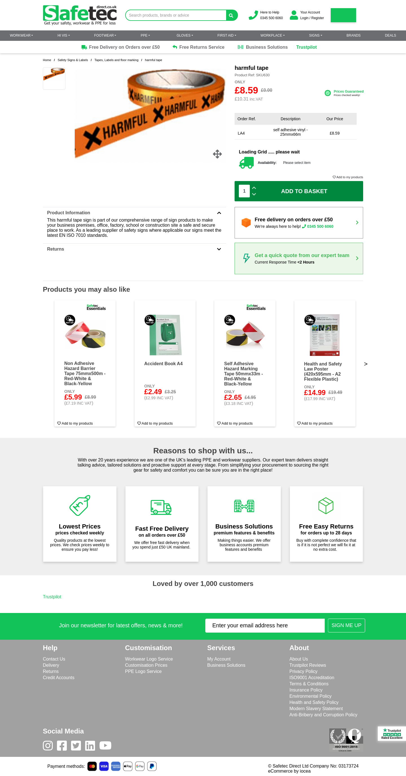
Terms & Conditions (309, 683)
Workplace (271, 35)
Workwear (20, 35)
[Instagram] (50, 747)
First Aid (225, 35)
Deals (390, 35)
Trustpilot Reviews (308, 665)
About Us (299, 659)
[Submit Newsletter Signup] (346, 625)
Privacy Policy (304, 671)
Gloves (183, 35)
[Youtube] (107, 747)
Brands (354, 35)
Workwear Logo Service (149, 659)
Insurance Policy (306, 690)
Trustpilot (306, 47)
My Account (219, 659)
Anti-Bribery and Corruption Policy (324, 714)
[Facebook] (64, 747)
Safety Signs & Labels (73, 60)
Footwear (104, 35)
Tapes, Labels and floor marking (116, 60)
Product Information (134, 212)
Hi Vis (62, 35)
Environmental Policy (311, 696)
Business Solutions (262, 47)
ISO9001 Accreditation (312, 677)
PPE (144, 35)
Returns (134, 249)
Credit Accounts (58, 677)
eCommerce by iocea (289, 771)
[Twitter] (78, 747)
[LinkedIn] (92, 747)
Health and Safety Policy (314, 702)
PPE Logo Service (143, 671)
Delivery (51, 665)
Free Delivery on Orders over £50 (120, 47)
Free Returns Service (199, 47)
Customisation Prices (146, 665)
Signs (314, 35)
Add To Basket (304, 191)
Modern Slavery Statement (316, 708)
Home (47, 60)
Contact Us (54, 659)
